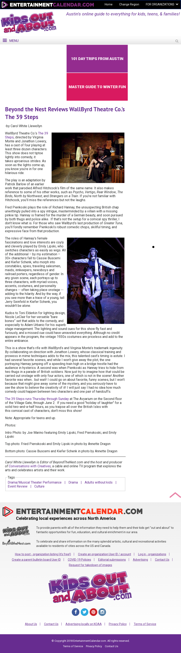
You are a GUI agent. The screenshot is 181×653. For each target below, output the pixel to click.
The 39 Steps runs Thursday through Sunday (37, 399)
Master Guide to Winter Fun (97, 87)
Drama (73, 482)
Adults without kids (99, 482)
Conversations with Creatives (30, 466)
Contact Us (162, 559)
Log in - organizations (152, 554)
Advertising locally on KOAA (84, 624)
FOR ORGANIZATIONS (160, 4)
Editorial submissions (112, 559)
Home (109, 4)
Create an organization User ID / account (104, 554)
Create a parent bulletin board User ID (36, 559)
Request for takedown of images (90, 565)
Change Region (129, 4)
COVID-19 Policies (79, 559)
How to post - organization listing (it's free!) (43, 554)
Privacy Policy (118, 624)
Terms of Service (145, 624)
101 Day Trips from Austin (97, 58)
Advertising (140, 559)
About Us (31, 624)
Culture (39, 486)
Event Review (17, 486)
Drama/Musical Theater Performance (35, 482)
